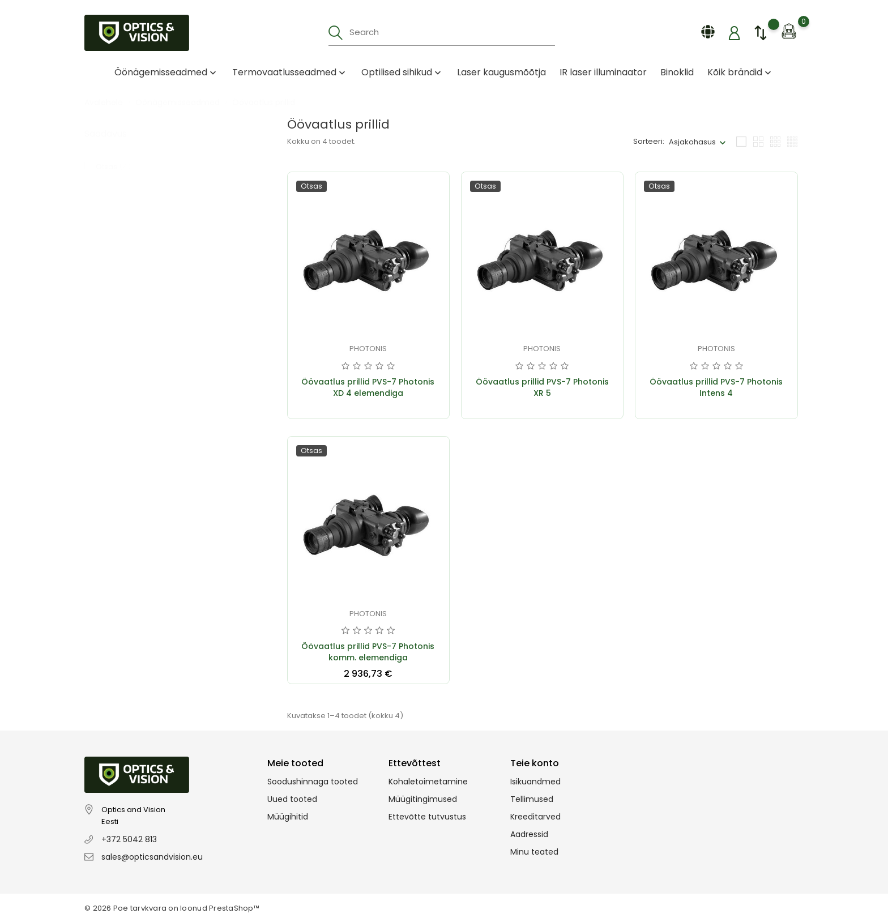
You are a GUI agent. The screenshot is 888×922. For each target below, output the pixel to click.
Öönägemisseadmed (166, 72)
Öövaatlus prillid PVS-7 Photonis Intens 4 (716, 387)
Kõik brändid (740, 72)
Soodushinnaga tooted (312, 781)
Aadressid (529, 834)
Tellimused (531, 799)
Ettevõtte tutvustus (427, 816)
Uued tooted (292, 799)
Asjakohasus (692, 141)
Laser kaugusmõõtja (501, 72)
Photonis (368, 348)
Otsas (113, 155)
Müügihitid (287, 816)
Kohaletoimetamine (428, 781)
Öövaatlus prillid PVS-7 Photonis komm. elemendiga (367, 652)
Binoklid (677, 72)
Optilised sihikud (402, 72)
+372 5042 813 (129, 839)
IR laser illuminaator (603, 72)
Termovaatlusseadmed (290, 72)
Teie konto (534, 763)
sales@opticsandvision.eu (152, 857)
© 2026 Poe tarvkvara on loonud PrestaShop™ (171, 908)
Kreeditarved (535, 816)
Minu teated (534, 851)
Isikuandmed (535, 781)
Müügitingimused (422, 799)
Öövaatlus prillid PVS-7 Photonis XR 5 (542, 387)
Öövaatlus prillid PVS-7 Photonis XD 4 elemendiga (367, 387)
